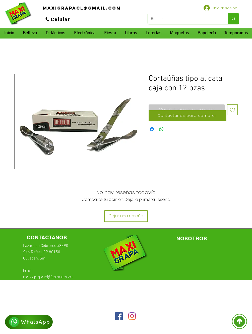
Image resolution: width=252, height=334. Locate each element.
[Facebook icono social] (119, 316)
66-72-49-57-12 (57, 289)
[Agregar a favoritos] (232, 109)
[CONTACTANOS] (47, 238)
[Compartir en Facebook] (152, 129)
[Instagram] (132, 316)
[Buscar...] (184, 18)
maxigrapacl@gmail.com (48, 277)
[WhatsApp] (29, 322)
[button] (55, 33)
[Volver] (239, 321)
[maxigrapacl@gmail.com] (82, 8)
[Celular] (57, 19)
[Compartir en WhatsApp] (161, 129)
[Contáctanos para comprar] (187, 115)
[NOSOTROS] (192, 238)
